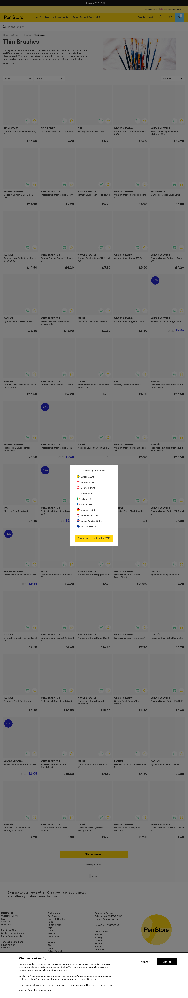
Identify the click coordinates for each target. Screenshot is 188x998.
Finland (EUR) (85, 493)
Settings (145, 961)
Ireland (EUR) (85, 499)
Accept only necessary (39, 990)
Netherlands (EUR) (87, 515)
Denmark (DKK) (86, 488)
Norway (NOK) (85, 482)
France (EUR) (85, 504)
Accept (167, 961)
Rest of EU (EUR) (86, 526)
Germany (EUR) (86, 510)
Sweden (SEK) (85, 477)
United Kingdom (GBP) (89, 521)
